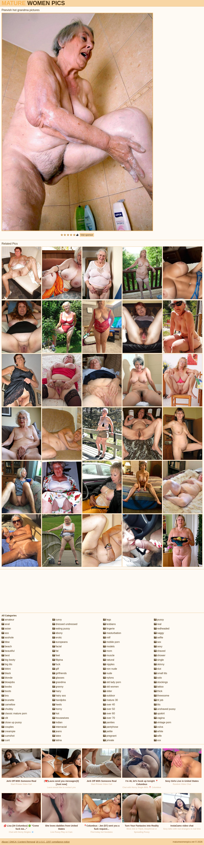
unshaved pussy (165, 709)
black (6, 673)
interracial (59, 726)
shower (159, 655)
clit (5, 718)
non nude (110, 668)
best (6, 655)
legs (107, 619)
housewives (60, 718)
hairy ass (59, 695)
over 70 (109, 718)
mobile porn (111, 642)
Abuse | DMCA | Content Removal (18, 842)
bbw (6, 642)
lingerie (109, 628)
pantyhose (110, 726)
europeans (60, 642)
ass (5, 633)
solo (158, 677)
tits (157, 704)
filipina (57, 659)
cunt (6, 740)
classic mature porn (14, 713)
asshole (8, 637)
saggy (159, 633)
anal (6, 624)
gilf (55, 668)
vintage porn (162, 722)
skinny (159, 664)
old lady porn (112, 682)
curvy (57, 619)
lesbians (109, 624)
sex (157, 642)
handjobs (59, 700)
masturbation (112, 633)
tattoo (159, 686)
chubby (7, 709)
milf (106, 637)
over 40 (109, 704)
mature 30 (110, 700)
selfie (158, 637)
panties (109, 722)
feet (56, 655)
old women (111, 686)
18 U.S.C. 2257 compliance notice (53, 842)
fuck (56, 664)
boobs (7, 686)
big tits (7, 664)
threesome (161, 695)
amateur (8, 619)
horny (57, 709)
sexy (158, 646)
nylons (108, 677)
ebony (57, 633)
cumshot (8, 735)
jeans (57, 731)
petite (108, 731)
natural (108, 659)
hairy (56, 691)
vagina (159, 718)
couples (8, 726)
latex (56, 735)
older (107, 691)
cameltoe (8, 704)
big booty (8, 659)
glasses (58, 677)
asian (6, 628)
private (108, 740)
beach (7, 646)
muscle (108, 655)
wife (158, 735)
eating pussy (61, 628)
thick (158, 691)
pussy (159, 619)
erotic (57, 637)
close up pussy (12, 722)
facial (57, 646)
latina (57, 740)
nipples (108, 664)
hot (55, 713)
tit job (158, 700)
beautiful (8, 651)
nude (107, 673)
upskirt (159, 713)
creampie (8, 731)
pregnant (110, 735)
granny (57, 686)
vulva (158, 726)
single (159, 659)
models (109, 646)
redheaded (161, 628)
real (157, 624)
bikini (6, 668)
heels (57, 704)
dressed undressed (64, 624)
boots (6, 691)
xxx (157, 740)
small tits (160, 673)
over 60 (109, 713)
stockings (161, 682)
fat (55, 651)
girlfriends (59, 673)
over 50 (109, 709)
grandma (59, 682)
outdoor (109, 695)
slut (157, 668)
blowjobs (8, 682)
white (158, 731)
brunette (8, 700)
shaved (159, 651)
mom (107, 651)
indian (57, 722)
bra (5, 695)
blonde (7, 677)
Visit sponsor (86, 235)
